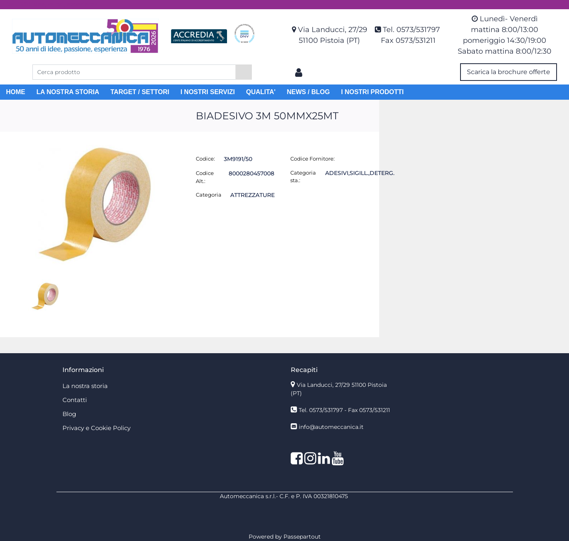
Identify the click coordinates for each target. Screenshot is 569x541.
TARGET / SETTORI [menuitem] (140, 91)
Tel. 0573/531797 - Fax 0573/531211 (344, 410)
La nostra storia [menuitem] (85, 386)
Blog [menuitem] (69, 414)
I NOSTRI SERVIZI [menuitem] (208, 91)
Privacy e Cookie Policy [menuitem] (96, 428)
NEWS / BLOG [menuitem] (308, 91)
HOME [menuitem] (15, 91)
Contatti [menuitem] (74, 400)
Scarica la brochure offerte (508, 72)
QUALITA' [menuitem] (260, 91)
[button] (243, 72)
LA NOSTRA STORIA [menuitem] (67, 91)
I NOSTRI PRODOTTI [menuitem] (372, 91)
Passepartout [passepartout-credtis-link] (302, 536)
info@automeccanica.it (331, 426)
